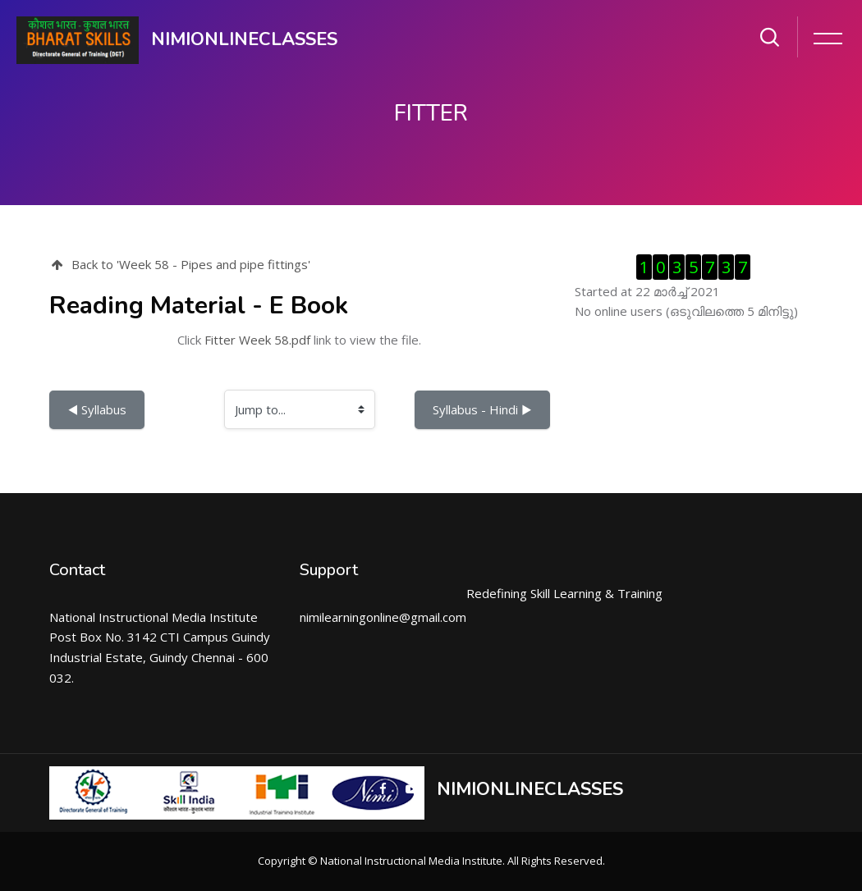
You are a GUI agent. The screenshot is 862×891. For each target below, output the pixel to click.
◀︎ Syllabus (96, 409)
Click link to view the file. (299, 339)
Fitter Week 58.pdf (257, 339)
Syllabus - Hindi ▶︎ (482, 409)
